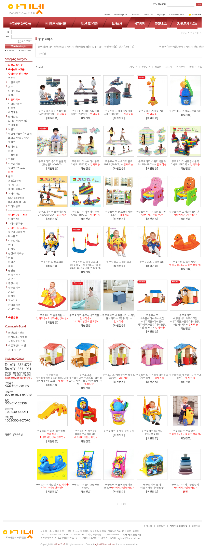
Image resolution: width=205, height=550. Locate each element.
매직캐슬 (13, 112)
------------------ (19, 313)
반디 (10, 244)
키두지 (11, 159)
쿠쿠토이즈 (14, 287)
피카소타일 (14, 193)
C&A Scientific (16, 197)
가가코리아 (14, 219)
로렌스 (11, 95)
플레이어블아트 (16, 189)
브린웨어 (13, 125)
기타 (40, 53)
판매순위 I (181, 67)
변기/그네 (124, 46)
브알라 (11, 129)
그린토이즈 (14, 82)
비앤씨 (11, 249)
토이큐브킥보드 (16, 167)
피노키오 (13, 300)
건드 (10, 86)
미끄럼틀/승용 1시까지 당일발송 (96, 46)
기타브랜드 (14, 206)
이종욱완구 (14, 274)
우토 (10, 266)
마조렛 (11, 108)
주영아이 (13, 283)
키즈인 (11, 291)
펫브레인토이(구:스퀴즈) (20, 134)
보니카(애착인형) (17, 120)
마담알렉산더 (15, 103)
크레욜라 (13, 155)
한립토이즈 (14, 304)
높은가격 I (147, 67)
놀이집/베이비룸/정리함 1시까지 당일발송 (61, 46)
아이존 (11, 261)
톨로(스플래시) (16, 180)
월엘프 (11, 142)
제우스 (11, 279)
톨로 (10, 176)
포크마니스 (14, 185)
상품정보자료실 (16, 341)
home (183, 33)
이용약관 (160, 526)
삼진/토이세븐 (16, 253)
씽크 (10, 257)
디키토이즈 (14, 90)
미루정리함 (14, 240)
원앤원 (11, 270)
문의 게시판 (14, 349)
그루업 (11, 78)
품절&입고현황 (16, 332)
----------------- (19, 211)
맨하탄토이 (14, 116)
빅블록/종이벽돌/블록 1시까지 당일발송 (181, 46)
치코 (10, 150)
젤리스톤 (13, 146)
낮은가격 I (134, 67)
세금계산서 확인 (17, 345)
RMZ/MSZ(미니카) (18, 202)
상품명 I (159, 67)
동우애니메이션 (16, 232)
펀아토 (11, 296)
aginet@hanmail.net (129, 538)
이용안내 (196, 526)
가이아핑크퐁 (15, 223)
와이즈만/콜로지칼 (18, 137)
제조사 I (169, 67)
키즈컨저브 (14, 163)
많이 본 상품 (195, 67)
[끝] (123, 503)
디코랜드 (13, 236)
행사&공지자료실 (17, 336)
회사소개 (148, 526)
